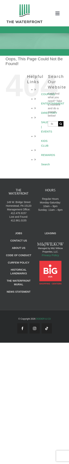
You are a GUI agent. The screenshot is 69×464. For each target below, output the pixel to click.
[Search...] (53, 123)
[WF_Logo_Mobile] (24, 5)
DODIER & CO (43, 319)
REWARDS (48, 154)
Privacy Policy (50, 255)
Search (45, 164)
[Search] (60, 123)
